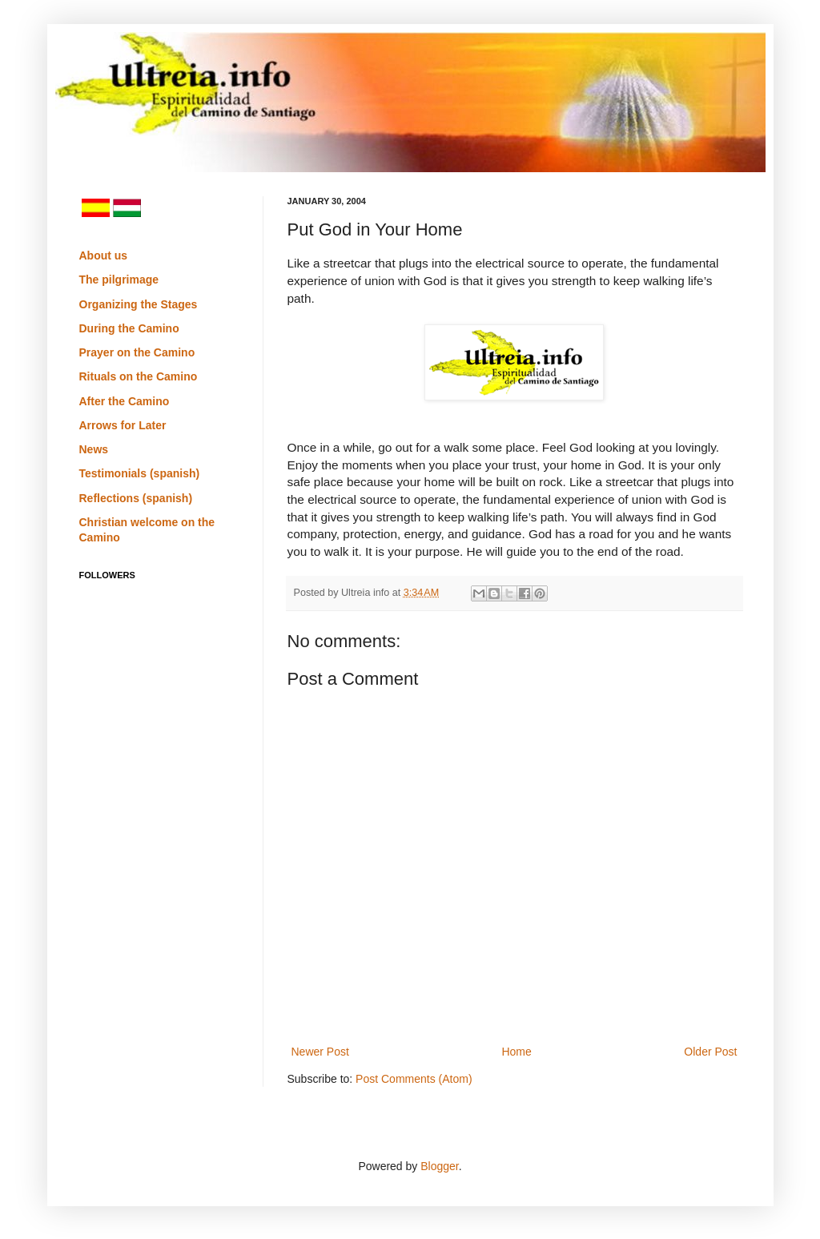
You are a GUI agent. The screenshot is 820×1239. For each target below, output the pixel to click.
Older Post (710, 1051)
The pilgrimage (119, 279)
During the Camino (129, 328)
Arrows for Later (123, 425)
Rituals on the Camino (138, 376)
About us (103, 255)
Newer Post (320, 1051)
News (94, 449)
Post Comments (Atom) (414, 1078)
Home (516, 1051)
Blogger (439, 1166)
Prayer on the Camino (137, 352)
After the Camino (124, 401)
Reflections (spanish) (136, 498)
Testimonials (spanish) (139, 473)
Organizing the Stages (138, 304)
